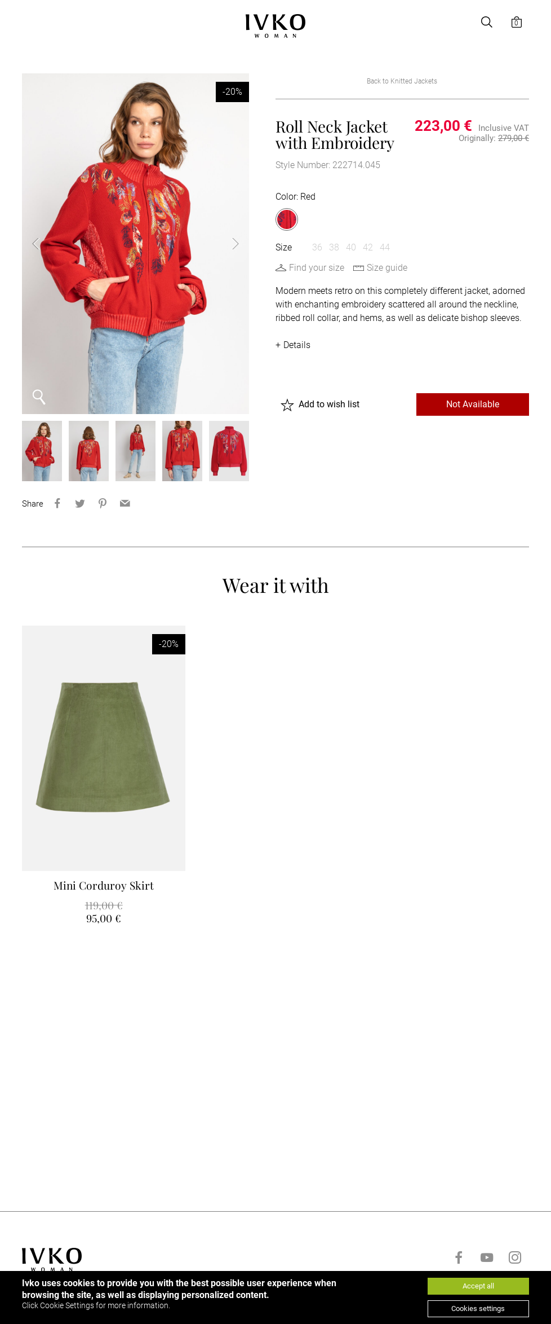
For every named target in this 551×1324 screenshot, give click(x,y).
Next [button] (226, 243)
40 (351, 247)
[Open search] (486, 22)
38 (334, 247)
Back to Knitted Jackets (402, 81)
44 (385, 247)
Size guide (387, 267)
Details (296, 345)
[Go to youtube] (487, 1257)
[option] (135, 243)
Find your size (316, 267)
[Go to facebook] (459, 1257)
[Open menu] (28, 22)
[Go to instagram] (515, 1257)
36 (317, 247)
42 (368, 247)
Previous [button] (44, 243)
